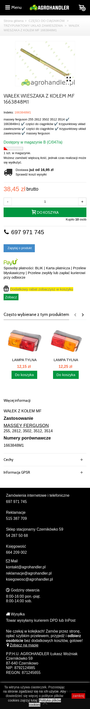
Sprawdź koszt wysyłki (31, 174)
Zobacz (11, 297)
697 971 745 (24, 232)
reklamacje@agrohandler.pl (29, 573)
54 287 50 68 (17, 535)
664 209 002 (16, 552)
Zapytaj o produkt (19, 248)
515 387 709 (16, 518)
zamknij (78, 696)
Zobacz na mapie (22, 645)
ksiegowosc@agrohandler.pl (29, 579)
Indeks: (9, 112)
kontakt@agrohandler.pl (26, 567)
